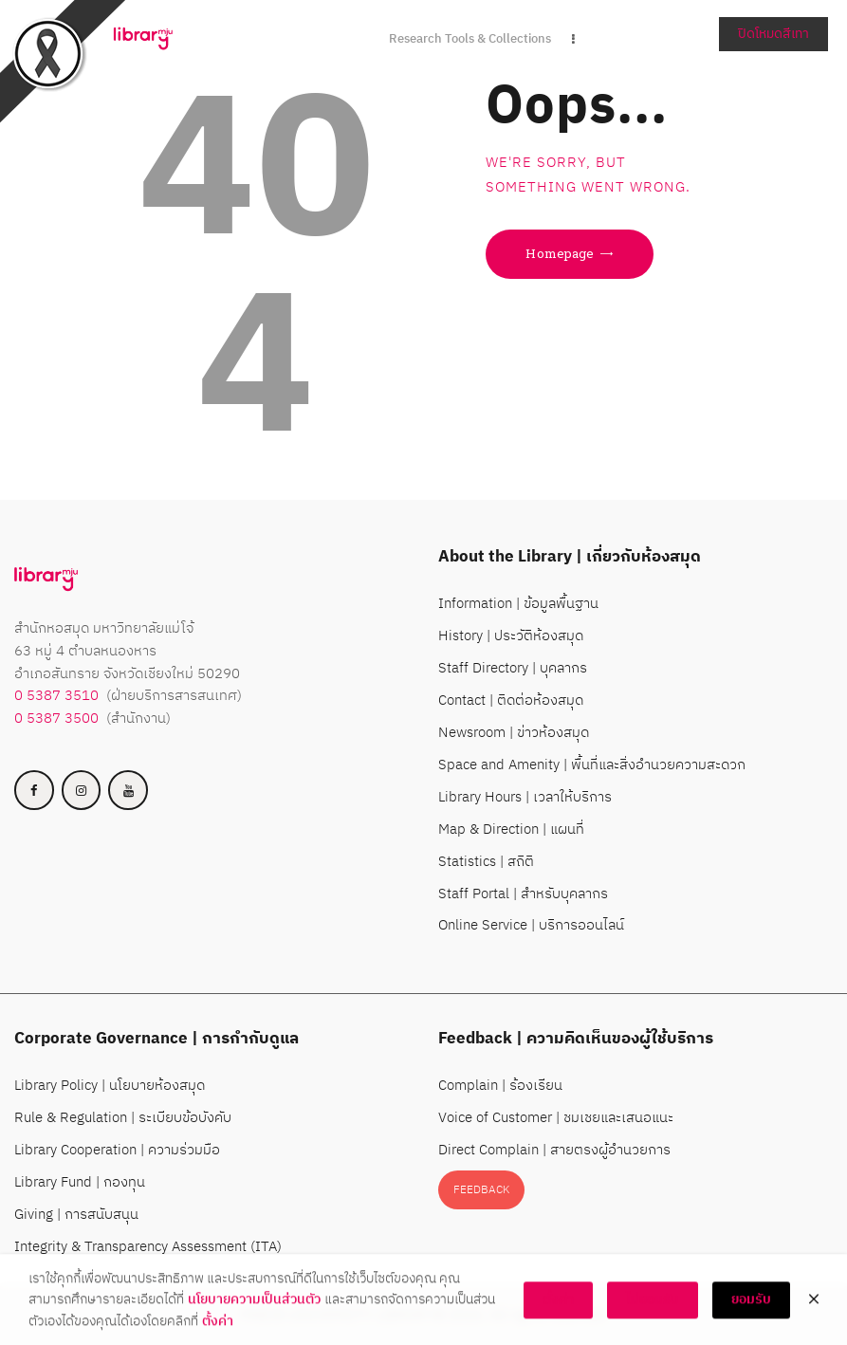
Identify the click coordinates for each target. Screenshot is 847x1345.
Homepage (559, 253)
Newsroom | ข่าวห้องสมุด (513, 733)
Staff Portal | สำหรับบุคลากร (523, 894)
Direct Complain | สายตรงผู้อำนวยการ (554, 1150)
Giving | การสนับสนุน (76, 1214)
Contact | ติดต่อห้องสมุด (510, 700)
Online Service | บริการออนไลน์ (531, 925)
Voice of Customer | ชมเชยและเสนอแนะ (555, 1118)
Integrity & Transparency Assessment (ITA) (148, 1247)
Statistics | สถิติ (486, 862)
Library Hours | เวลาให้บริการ (525, 797)
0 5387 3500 (56, 718)
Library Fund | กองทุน (79, 1182)
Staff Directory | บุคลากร (512, 668)
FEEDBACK (481, 1190)
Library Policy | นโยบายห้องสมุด (109, 1085)
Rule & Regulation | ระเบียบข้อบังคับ (122, 1118)
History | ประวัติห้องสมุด (510, 636)
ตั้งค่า (217, 1333)
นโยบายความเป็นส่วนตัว (254, 1312)
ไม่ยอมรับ (652, 1312)
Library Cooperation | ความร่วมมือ (117, 1150)
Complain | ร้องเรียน (500, 1085)
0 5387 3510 (56, 696)
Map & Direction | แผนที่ (511, 829)
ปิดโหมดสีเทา (773, 34)
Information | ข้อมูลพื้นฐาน (518, 604)
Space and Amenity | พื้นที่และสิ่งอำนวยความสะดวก (592, 765)
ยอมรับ (751, 1312)
